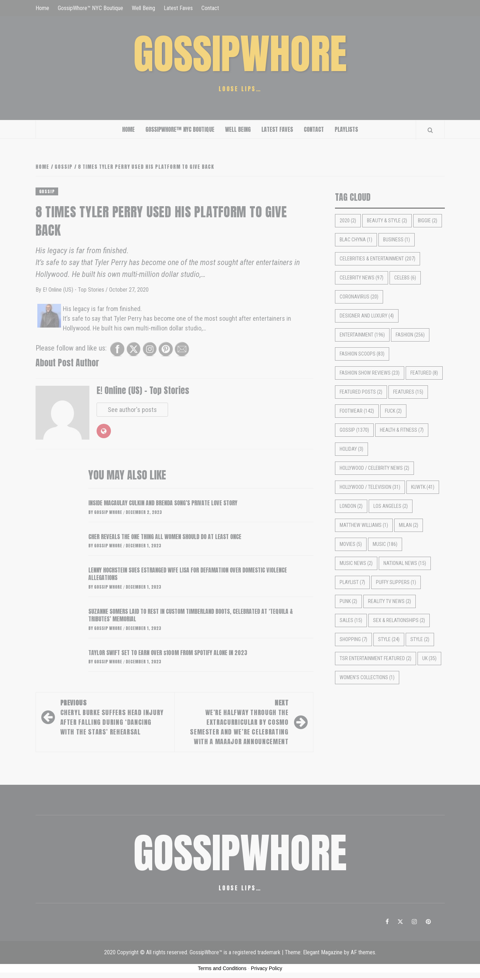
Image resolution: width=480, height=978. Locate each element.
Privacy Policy (266, 968)
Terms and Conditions (222, 968)
